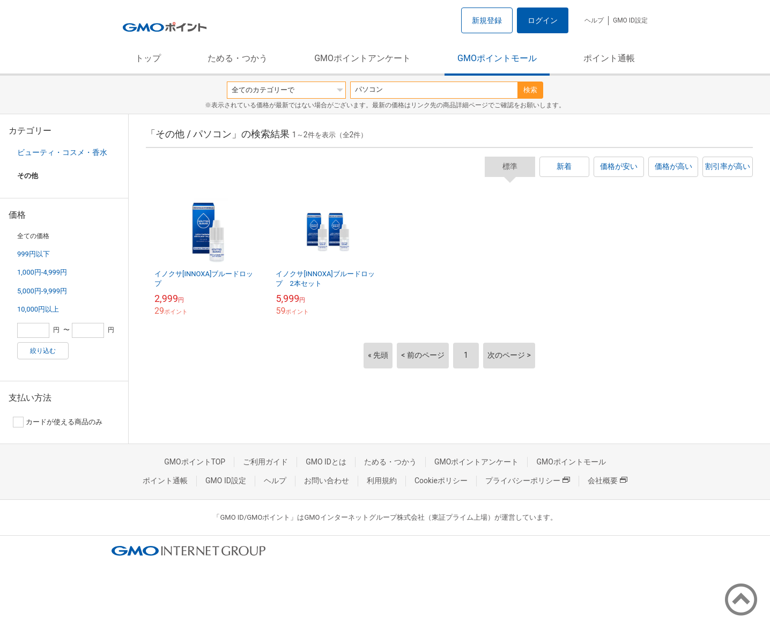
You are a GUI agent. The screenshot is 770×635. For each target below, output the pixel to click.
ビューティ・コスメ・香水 (62, 152)
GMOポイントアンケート (362, 58)
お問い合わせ (326, 480)
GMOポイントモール (497, 58)
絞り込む (43, 351)
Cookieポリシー (441, 480)
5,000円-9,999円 (42, 291)
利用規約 (382, 480)
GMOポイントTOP (194, 461)
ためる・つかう (238, 58)
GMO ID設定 (630, 20)
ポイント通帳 (609, 58)
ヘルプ (594, 20)
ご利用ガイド (265, 461)
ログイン (543, 20)
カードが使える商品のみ (57, 422)
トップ (148, 58)
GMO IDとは (326, 461)
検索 (530, 90)
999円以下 (33, 254)
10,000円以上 (38, 309)
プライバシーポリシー (527, 480)
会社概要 (607, 480)
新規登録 (487, 20)
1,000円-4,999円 (42, 272)
